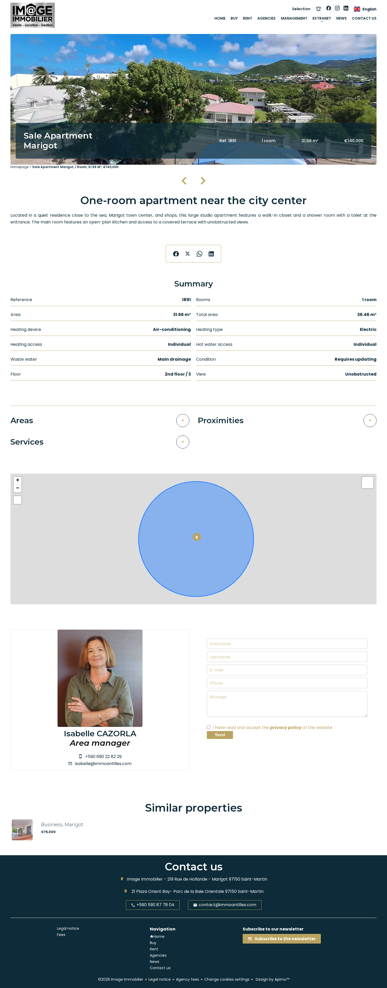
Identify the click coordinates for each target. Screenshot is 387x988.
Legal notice (160, 979)
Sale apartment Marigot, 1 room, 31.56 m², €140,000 (75, 167)
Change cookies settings (226, 979)
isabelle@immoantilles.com (103, 764)
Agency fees (187, 979)
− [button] (17, 488)
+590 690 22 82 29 (103, 757)
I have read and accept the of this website (272, 728)
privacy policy (285, 728)
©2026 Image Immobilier (120, 979)
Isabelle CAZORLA (100, 733)
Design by (272, 979)
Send (220, 735)
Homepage (19, 167)
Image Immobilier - (146, 879)
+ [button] (17, 481)
